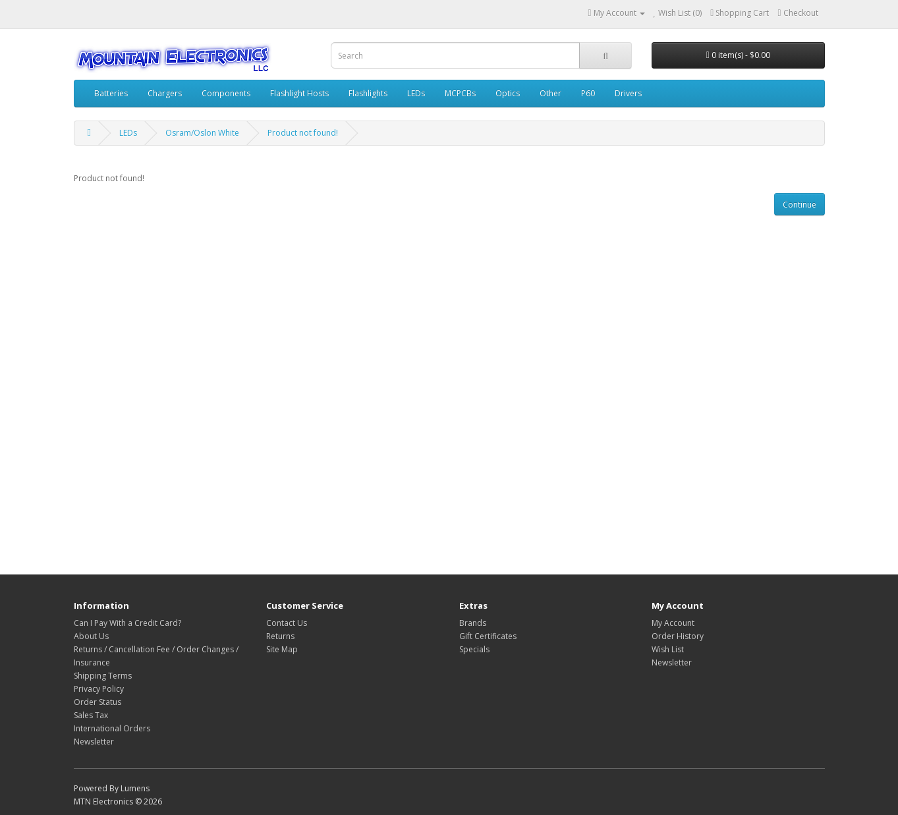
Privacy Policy (99, 688)
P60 (588, 93)
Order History (678, 636)
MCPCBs (460, 93)
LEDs (416, 93)
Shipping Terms (103, 675)
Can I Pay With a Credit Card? (127, 623)
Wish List (668, 649)
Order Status (97, 702)
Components (226, 93)
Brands (472, 623)
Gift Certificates (488, 636)
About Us (91, 636)
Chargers (165, 93)
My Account (673, 623)
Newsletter (94, 741)
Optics (507, 93)
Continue (799, 204)
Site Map (282, 649)
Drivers (628, 93)
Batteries (111, 93)
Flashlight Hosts (299, 93)
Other (550, 93)
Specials (474, 649)
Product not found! (302, 132)
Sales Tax (91, 715)
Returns (280, 636)
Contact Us (286, 623)
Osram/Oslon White (202, 132)
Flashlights (368, 93)
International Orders (112, 728)
